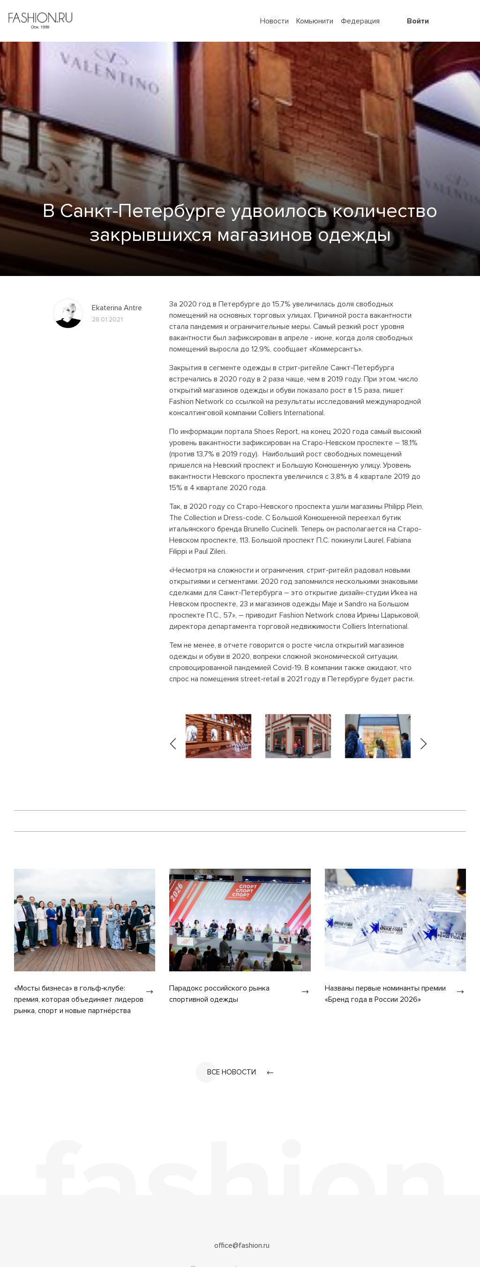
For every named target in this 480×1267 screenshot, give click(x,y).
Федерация (360, 21)
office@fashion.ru (242, 1246)
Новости (274, 21)
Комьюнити (314, 21)
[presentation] (173, 736)
